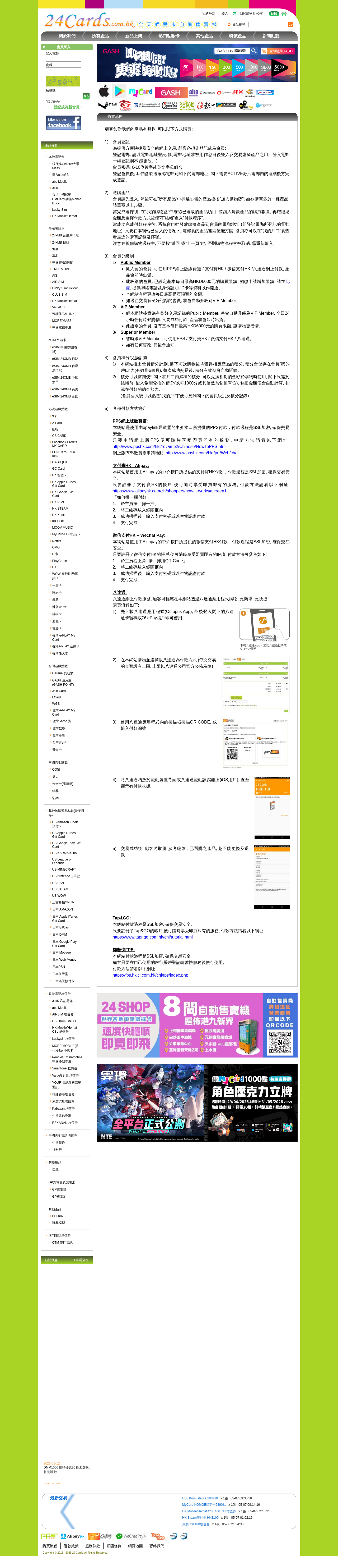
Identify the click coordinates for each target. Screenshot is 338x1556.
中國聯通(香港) (62, 262)
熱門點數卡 (169, 36)
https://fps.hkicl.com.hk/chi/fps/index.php (150, 975)
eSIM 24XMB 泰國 (65, 396)
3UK (55, 256)
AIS (54, 275)
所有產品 (100, 36)
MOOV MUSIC (62, 527)
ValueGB (58, 307)
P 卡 (55, 554)
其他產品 (204, 36)
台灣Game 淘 (61, 721)
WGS (56, 704)
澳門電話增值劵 (60, 1235)
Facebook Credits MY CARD (64, 444)
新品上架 (133, 36)
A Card (57, 423)
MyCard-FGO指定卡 (66, 534)
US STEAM (60, 889)
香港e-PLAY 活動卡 (66, 646)
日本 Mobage (61, 952)
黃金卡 (57, 750)
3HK (55, 188)
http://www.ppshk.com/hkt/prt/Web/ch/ (201, 453)
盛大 (55, 777)
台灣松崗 (58, 735)
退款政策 (71, 1546)
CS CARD (59, 436)
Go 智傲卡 (59, 475)
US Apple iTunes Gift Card (64, 835)
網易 (55, 791)
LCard (56, 697)
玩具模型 (58, 1223)
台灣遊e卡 (59, 742)
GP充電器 (59, 1189)
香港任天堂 (60, 653)
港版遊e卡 (59, 607)
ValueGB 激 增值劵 (65, 1075)
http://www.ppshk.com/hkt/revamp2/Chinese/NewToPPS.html (170, 446)
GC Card (58, 468)
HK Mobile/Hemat (64, 216)
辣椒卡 (57, 614)
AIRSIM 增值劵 (63, 1014)
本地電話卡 (56, 157)
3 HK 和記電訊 (62, 1001)
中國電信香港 (61, 327)
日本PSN (58, 967)
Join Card (59, 691)
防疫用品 (55, 1162)
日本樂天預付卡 (63, 981)
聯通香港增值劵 (63, 1094)
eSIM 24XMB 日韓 (65, 359)
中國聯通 (58, 1143)
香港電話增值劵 (60, 994)
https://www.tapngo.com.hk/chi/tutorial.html (153, 937)
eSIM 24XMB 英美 (65, 389)
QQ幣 (56, 769)
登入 (225, 13)
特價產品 (237, 36)
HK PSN (58, 502)
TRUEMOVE (61, 269)
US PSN (58, 883)
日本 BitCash (61, 927)
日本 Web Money (64, 960)
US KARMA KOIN (64, 853)
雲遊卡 (57, 628)
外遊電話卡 (56, 228)
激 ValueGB (60, 175)
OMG (56, 547)
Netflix (56, 541)
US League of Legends (62, 861)
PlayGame (59, 561)
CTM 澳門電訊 (62, 1242)
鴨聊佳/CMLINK (63, 314)
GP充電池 (59, 1196)
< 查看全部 (80, 1260)
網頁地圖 (135, 1546)
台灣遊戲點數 (58, 666)
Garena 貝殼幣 (62, 673)
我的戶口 (208, 13)
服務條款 (92, 1546)
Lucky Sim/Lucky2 (65, 288)
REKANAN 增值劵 (65, 1123)
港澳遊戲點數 (58, 409)
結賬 (274, 14)
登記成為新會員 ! (68, 107)
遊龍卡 (57, 621)
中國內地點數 (58, 762)
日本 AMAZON (62, 909)
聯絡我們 (156, 1546)
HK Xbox (58, 515)
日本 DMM (59, 934)
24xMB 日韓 (60, 242)
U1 (54, 567)
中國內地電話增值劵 (63, 1135)
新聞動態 (270, 36)
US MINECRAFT (64, 869)
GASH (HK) (60, 462)
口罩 (55, 1169)
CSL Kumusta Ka (64, 1021)
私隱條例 (114, 1546)
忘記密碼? (53, 101)
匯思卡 (57, 592)
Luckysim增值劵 (63, 1039)
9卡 (54, 416)
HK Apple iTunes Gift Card (64, 484)
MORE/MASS (62, 321)
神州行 (57, 1150)
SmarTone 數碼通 (64, 1068)
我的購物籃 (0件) (252, 13)
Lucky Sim (59, 210)
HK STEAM (60, 508)
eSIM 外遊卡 (57, 340)
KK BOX (58, 521)
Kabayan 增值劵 (63, 1108)
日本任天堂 (60, 974)
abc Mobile (60, 182)
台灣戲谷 (58, 728)
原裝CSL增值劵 (63, 1101)
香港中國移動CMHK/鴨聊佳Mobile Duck (66, 199)
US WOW (59, 896)
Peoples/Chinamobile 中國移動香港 (67, 1059)
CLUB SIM (59, 294)
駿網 (55, 798)
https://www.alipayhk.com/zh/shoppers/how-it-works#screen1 (170, 491)
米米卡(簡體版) (62, 784)
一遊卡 (57, 585)
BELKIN (58, 1216)
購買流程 (50, 1546)
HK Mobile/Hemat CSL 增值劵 (64, 1029)
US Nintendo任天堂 (66, 876)
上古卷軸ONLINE (64, 902)
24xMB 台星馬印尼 (65, 235)
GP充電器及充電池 (62, 1182)
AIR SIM (58, 282)
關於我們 (67, 36)
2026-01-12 (52, 1468)
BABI (55, 429)
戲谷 (55, 600)
